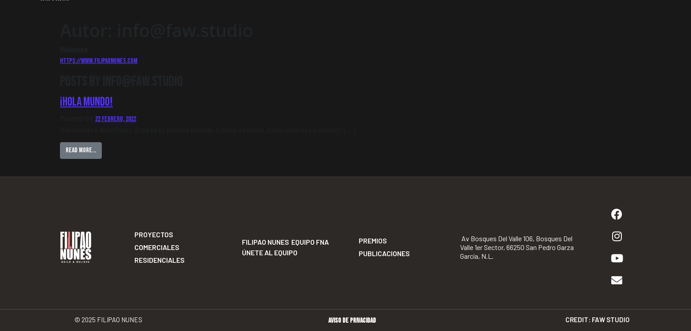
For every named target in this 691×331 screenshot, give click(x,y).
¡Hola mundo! (86, 102)
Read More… (84, 148)
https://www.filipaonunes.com (98, 61)
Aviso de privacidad (352, 320)
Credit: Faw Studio (597, 320)
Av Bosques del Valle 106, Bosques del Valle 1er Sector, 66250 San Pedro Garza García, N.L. (517, 247)
